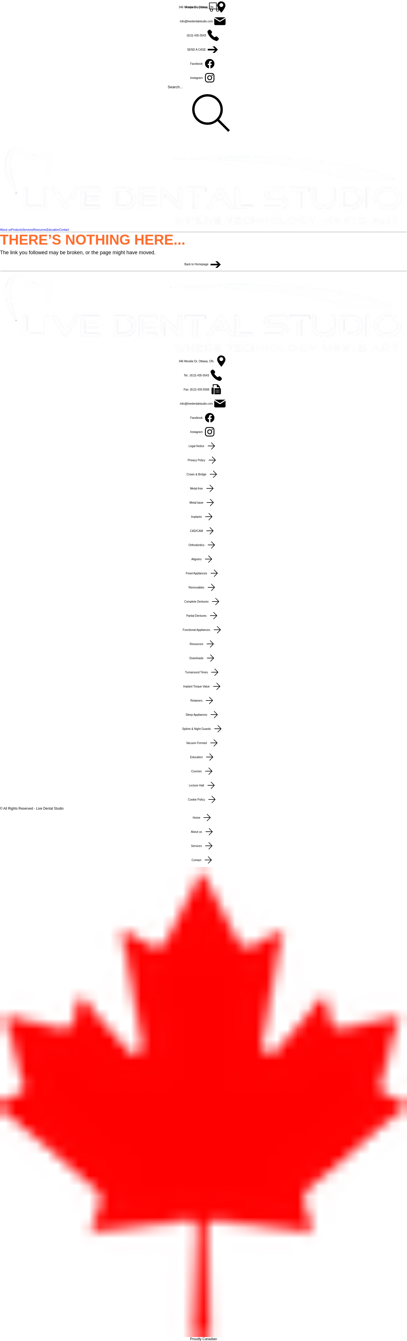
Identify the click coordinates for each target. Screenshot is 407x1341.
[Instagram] (203, 78)
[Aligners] (203, 559)
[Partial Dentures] (203, 616)
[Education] (203, 757)
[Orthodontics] (203, 545)
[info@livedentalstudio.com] (203, 21)
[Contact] (203, 860)
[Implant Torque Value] (203, 686)
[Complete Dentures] (203, 601)
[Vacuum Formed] (203, 743)
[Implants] (203, 517)
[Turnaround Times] (203, 672)
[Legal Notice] (203, 446)
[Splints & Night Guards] (203, 729)
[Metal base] (203, 502)
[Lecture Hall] (203, 785)
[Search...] (203, 113)
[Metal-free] (203, 488)
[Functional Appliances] (203, 630)
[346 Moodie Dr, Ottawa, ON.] (203, 7)
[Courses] (203, 771)
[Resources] (203, 644)
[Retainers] (203, 700)
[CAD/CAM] (203, 531)
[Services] (203, 846)
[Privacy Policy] (203, 460)
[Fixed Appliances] (203, 573)
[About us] (203, 832)
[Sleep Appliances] (203, 715)
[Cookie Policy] (203, 799)
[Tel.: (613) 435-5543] (203, 375)
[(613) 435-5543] (203, 35)
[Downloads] (203, 658)
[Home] (203, 817)
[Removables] (203, 587)
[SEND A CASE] (203, 49)
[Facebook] (203, 64)
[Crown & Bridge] (203, 474)
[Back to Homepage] (203, 264)
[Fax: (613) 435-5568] (203, 389)
